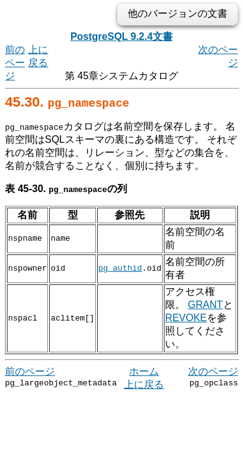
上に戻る (144, 371)
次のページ (213, 358)
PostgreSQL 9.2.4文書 (121, 36)
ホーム (144, 358)
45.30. (67, 102)
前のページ (15, 62)
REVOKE (186, 304)
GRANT (182, 291)
